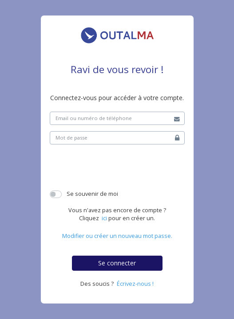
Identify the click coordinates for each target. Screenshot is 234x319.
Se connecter (117, 263)
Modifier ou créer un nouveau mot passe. (117, 236)
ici (104, 218)
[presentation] (117, 168)
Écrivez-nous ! (135, 284)
